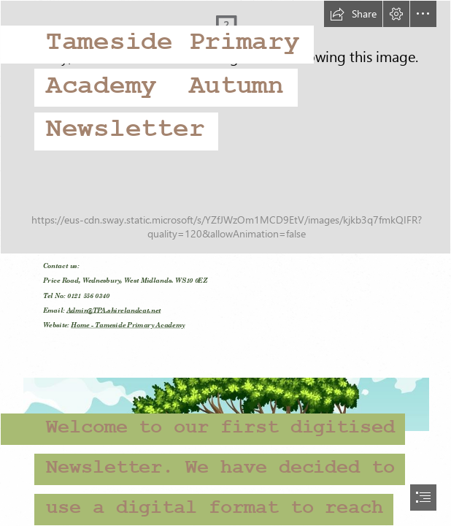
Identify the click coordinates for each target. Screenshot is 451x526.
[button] (353, 14)
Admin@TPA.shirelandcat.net (113, 311)
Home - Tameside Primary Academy (128, 325)
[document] (225, 263)
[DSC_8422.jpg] (225, 127)
